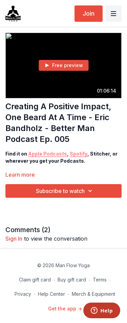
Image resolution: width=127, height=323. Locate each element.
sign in (13, 238)
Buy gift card (72, 279)
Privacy (23, 294)
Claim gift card (35, 279)
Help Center (51, 294)
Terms (100, 279)
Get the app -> (65, 308)
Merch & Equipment (93, 294)
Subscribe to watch (65, 191)
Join (88, 13)
